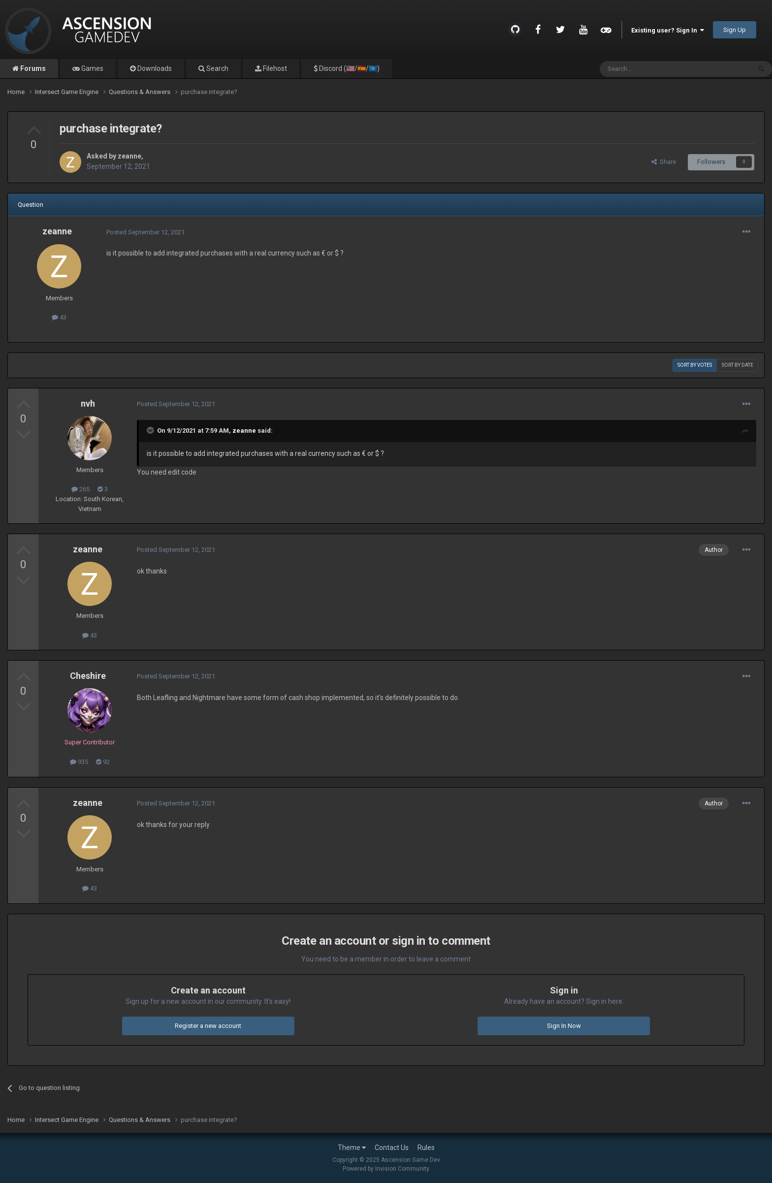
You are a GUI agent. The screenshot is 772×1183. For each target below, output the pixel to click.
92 (103, 762)
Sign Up (734, 29)
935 (79, 762)
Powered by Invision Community (386, 1168)
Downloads (154, 68)
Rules (426, 1147)
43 (59, 317)
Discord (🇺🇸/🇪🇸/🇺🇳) (349, 68)
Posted (145, 232)
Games (91, 68)
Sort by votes (694, 365)
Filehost (274, 68)
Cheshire (88, 676)
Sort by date (737, 365)
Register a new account (208, 1025)
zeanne (129, 156)
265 (80, 489)
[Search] (652, 69)
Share (663, 161)
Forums (32, 68)
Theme (352, 1147)
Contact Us (392, 1147)
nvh (88, 403)
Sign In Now (564, 1025)
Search (216, 68)
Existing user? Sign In (667, 30)
